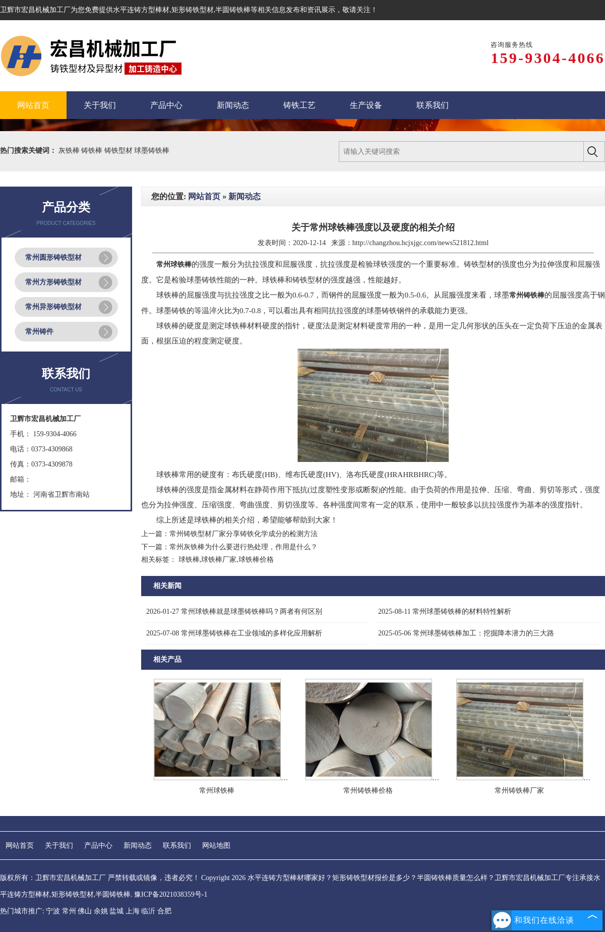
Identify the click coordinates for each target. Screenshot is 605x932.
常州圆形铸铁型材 (53, 257)
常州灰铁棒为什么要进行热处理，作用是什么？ (243, 547)
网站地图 (216, 845)
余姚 (101, 911)
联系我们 (177, 845)
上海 (133, 911)
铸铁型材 (119, 150)
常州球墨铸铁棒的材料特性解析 (444, 611)
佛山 (85, 911)
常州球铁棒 (216, 790)
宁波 (53, 911)
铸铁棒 (92, 150)
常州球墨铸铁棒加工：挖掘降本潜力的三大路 (466, 633)
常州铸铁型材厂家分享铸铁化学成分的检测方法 (243, 534)
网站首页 (204, 196)
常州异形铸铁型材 (53, 307)
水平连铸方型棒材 (141, 10)
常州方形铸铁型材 (53, 282)
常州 (69, 911)
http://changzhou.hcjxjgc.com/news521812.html (420, 243)
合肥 (164, 911)
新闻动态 (244, 196)
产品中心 (98, 845)
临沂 (148, 911)
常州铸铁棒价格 (368, 790)
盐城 (116, 911)
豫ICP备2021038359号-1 (170, 894)
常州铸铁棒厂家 (519, 790)
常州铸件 (39, 331)
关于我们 (59, 845)
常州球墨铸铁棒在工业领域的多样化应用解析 (234, 633)
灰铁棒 (70, 150)
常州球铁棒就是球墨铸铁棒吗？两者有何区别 (234, 611)
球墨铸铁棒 (151, 150)
